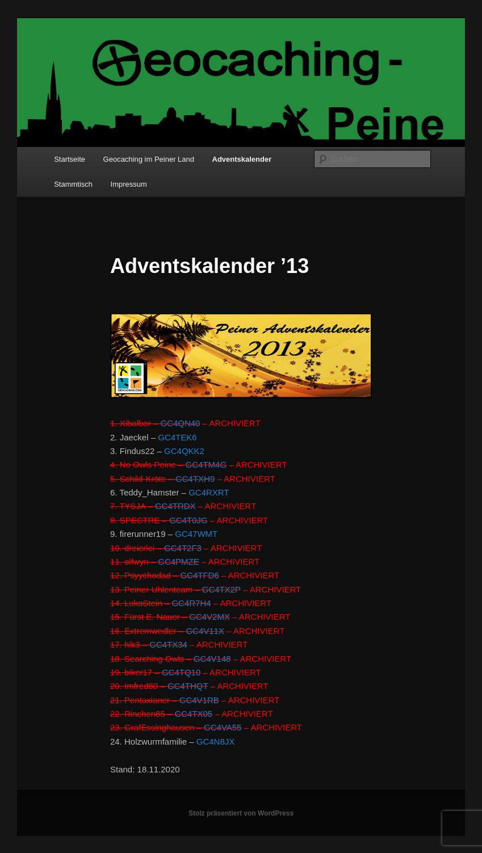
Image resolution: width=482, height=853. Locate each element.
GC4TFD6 (199, 575)
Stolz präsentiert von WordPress (241, 813)
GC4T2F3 (183, 548)
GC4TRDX (175, 506)
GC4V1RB (199, 700)
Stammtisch (73, 184)
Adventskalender (242, 159)
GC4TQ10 (181, 672)
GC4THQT (187, 686)
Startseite (69, 159)
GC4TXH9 (195, 479)
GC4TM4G (206, 464)
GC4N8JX (215, 741)
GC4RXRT (208, 492)
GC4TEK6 (177, 437)
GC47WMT (196, 534)
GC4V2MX (209, 616)
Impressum (129, 184)
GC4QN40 (180, 423)
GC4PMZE (178, 561)
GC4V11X (205, 631)
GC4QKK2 (184, 451)
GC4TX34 (168, 644)
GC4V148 (212, 658)
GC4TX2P (221, 589)
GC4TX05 (193, 713)
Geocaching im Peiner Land (148, 159)
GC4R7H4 (191, 603)
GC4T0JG (188, 520)
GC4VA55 (222, 727)
